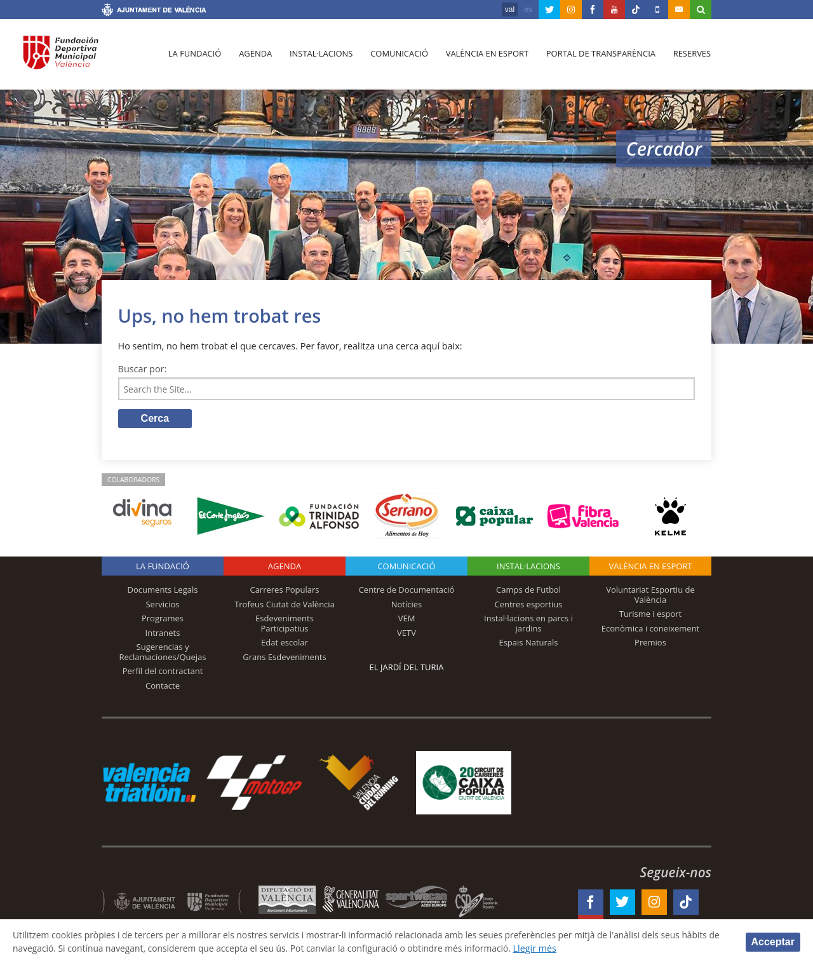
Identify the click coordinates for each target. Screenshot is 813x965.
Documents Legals (163, 591)
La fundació (194, 58)
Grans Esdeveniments (284, 658)
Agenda (254, 58)
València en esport (483, 58)
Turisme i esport (650, 615)
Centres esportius (529, 605)
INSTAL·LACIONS (528, 567)
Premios (650, 643)
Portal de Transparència (597, 58)
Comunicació (396, 58)
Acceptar (773, 941)
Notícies (406, 605)
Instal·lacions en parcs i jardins (528, 624)
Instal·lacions (319, 58)
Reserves (687, 58)
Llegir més (598, 948)
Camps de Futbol (528, 591)
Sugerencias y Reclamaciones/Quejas (162, 653)
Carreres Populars (284, 591)
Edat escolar (284, 643)
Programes (163, 619)
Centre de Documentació (407, 591)
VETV (406, 634)
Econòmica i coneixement (650, 629)
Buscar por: (142, 369)
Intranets (162, 634)
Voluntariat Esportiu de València (650, 596)
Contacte (162, 686)
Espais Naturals (528, 643)
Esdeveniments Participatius (284, 624)
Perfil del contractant (163, 672)
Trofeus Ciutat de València (284, 605)
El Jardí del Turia (407, 668)
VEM (406, 619)
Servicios (162, 605)
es (528, 9)
